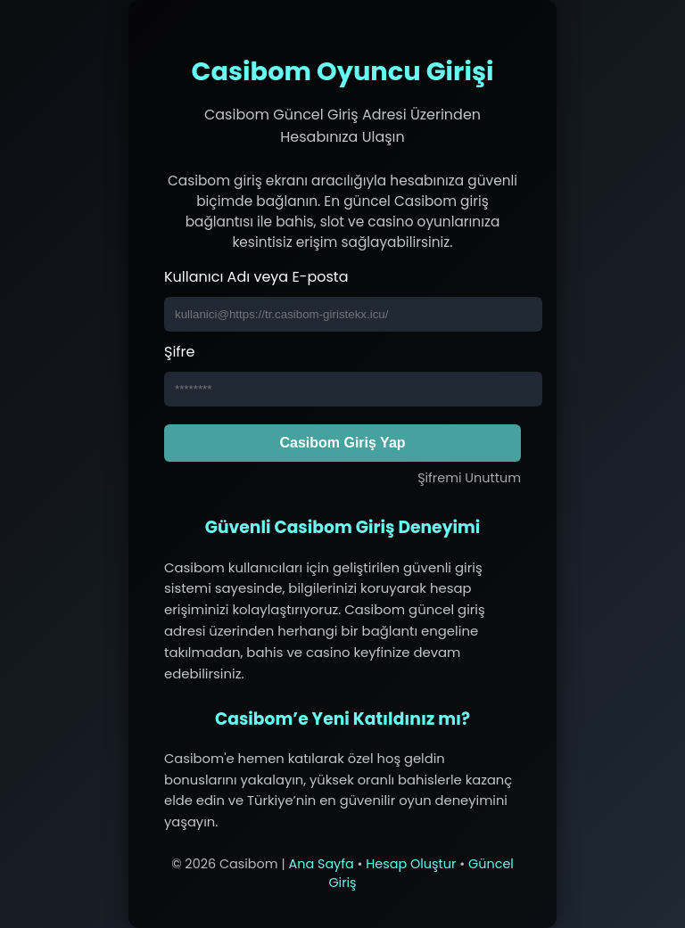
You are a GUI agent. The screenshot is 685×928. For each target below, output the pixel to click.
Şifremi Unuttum (469, 478)
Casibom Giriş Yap (342, 442)
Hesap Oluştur (411, 864)
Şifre (179, 351)
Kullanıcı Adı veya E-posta (256, 277)
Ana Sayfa (320, 864)
